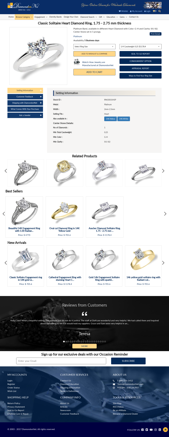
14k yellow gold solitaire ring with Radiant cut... (143, 278)
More (84, 346)
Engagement (41, 17)
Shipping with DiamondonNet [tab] (24, 103)
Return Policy (13, 403)
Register (11, 384)
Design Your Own (71, 17)
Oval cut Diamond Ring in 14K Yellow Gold (64, 229)
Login (147, 11)
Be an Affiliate (119, 410)
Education (112, 17)
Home (11, 17)
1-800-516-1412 (125, 380)
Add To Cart (94, 71)
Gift (102, 17)
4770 (27, 235)
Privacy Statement (16, 406)
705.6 (68, 235)
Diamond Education (69, 384)
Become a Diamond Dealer (125, 413)
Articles (63, 406)
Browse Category (24, 17)
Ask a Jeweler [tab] (24, 115)
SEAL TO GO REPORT (140, 54)
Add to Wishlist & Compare (94, 54)
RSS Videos (118, 406)
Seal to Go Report (15, 410)
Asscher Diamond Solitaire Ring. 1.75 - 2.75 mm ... (104, 229)
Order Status (13, 387)
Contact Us (133, 17)
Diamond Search (88, 17)
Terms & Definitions (69, 391)
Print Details (155, 34)
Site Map (117, 403)
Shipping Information (70, 387)
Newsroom (65, 410)
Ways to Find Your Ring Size (140, 76)
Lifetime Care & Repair (18, 413)
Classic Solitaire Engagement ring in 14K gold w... (25, 278)
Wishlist (123, 11)
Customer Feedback (69, 413)
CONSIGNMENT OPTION (140, 61)
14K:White (123, 119)
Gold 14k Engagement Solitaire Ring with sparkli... (104, 278)
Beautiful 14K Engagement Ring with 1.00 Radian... (24, 229)
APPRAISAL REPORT (140, 68)
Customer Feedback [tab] (24, 96)
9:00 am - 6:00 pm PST (128, 387)
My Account (136, 11)
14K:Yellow (110, 119)
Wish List (11, 391)
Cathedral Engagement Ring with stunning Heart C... (65, 278)
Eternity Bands (55, 17)
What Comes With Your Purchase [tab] (25, 109)
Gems (123, 17)
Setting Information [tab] (25, 90)
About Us (64, 403)
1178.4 (108, 235)
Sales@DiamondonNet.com (130, 384)
